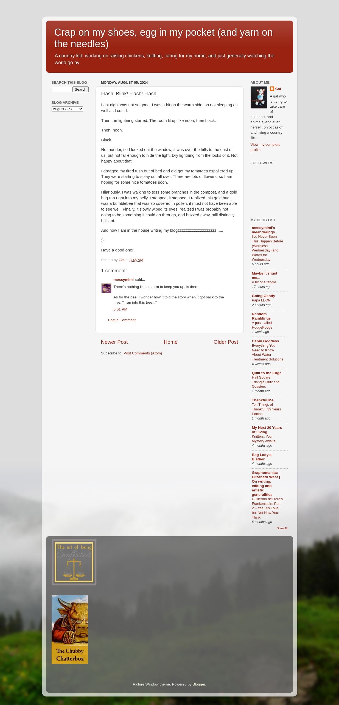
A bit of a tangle (264, 282)
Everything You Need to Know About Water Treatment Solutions (267, 352)
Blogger (199, 684)
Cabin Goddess (265, 341)
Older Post (226, 342)
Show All (282, 528)
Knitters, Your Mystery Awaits (263, 438)
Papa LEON (261, 300)
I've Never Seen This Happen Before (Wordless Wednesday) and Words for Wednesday (267, 247)
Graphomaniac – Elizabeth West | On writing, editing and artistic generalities (266, 484)
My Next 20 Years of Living (267, 430)
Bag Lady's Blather (261, 457)
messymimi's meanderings (263, 230)
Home (171, 342)
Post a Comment (122, 320)
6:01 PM (120, 309)
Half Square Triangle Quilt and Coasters (266, 381)
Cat (278, 89)
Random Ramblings (261, 316)
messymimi (124, 280)
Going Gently (263, 296)
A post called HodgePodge (262, 325)
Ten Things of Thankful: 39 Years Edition (266, 409)
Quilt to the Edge (267, 373)
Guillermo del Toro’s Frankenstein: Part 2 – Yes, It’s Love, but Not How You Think (267, 508)
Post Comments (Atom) (143, 353)
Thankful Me (263, 400)
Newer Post (114, 342)
